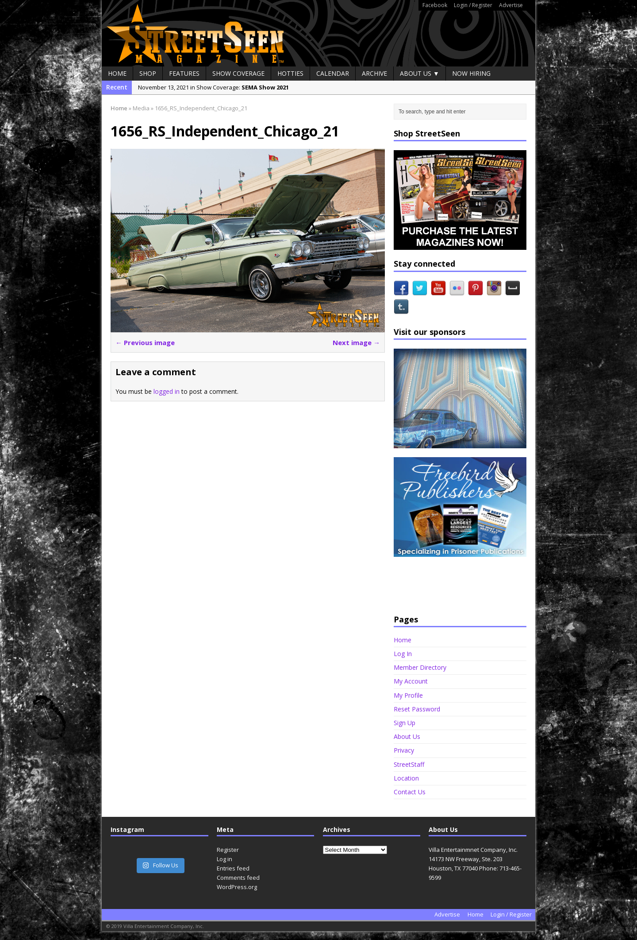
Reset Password (417, 709)
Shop (147, 73)
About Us (407, 736)
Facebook (434, 5)
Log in (224, 859)
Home (117, 73)
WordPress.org (237, 887)
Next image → (356, 342)
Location (406, 778)
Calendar (332, 73)
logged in (166, 391)
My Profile (408, 695)
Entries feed (233, 868)
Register (228, 850)
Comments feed (238, 878)
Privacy (404, 750)
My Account (411, 681)
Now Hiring (471, 73)
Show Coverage (238, 73)
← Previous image (145, 342)
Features (184, 73)
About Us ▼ (419, 73)
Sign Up (404, 723)
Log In (403, 653)
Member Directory (420, 667)
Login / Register (473, 5)
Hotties (290, 73)
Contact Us (410, 792)
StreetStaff (409, 764)
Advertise (511, 5)
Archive (374, 73)
